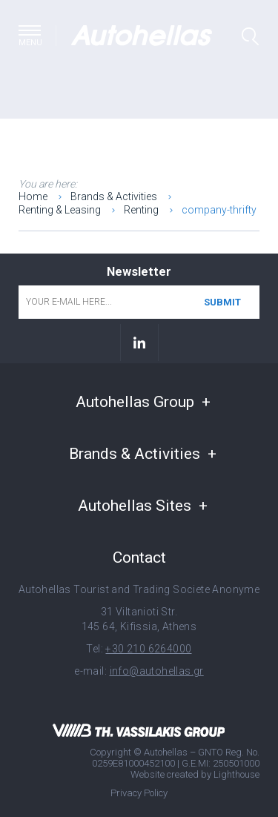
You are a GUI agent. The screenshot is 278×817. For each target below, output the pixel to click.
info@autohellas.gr (157, 671)
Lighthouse (236, 774)
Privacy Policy (139, 792)
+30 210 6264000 (148, 649)
